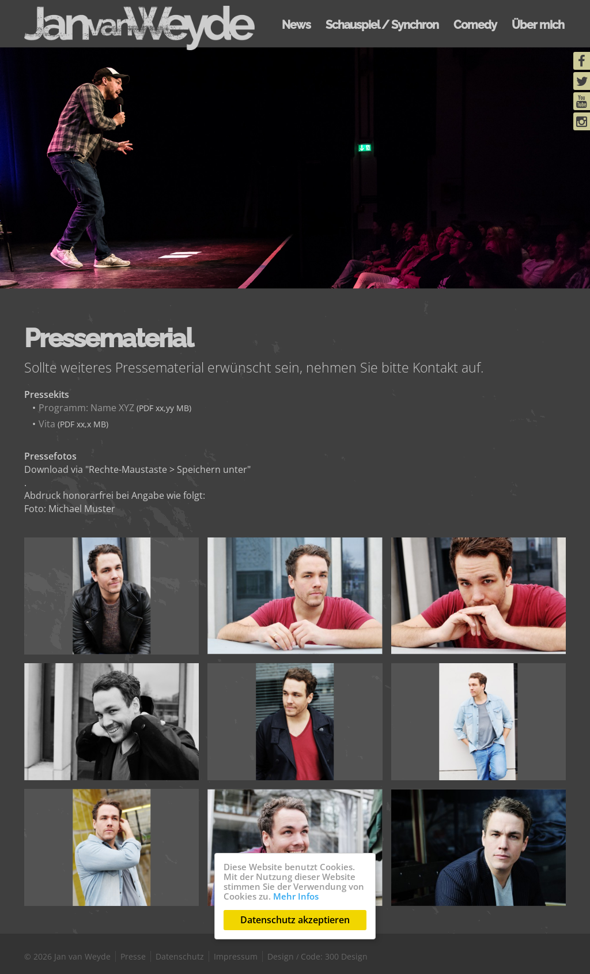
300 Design (346, 956)
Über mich (538, 25)
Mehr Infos (296, 896)
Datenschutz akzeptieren (295, 919)
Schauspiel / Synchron (382, 25)
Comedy (475, 25)
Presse (133, 956)
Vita (47, 424)
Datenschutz (180, 956)
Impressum (236, 956)
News (296, 25)
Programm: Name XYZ (86, 407)
